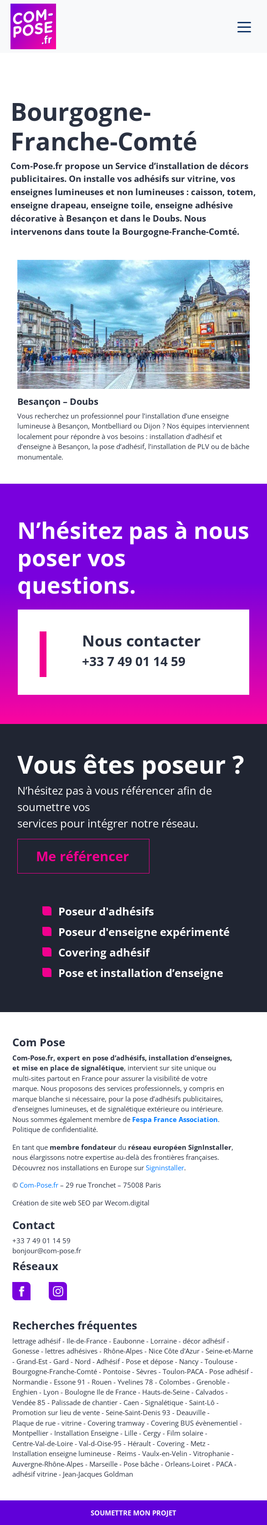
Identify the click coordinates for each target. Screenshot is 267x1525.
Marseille (103, 1463)
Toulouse (219, 1361)
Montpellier (30, 1432)
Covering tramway (116, 1422)
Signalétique (164, 1402)
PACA (224, 1463)
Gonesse (25, 1350)
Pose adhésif (229, 1371)
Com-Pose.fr (39, 1184)
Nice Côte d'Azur (174, 1350)
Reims (126, 1453)
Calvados (209, 1391)
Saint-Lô (202, 1402)
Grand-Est (31, 1361)
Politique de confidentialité (54, 1129)
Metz (197, 1443)
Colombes (174, 1381)
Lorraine (163, 1340)
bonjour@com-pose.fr (46, 1250)
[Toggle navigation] (244, 26)
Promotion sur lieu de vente (56, 1412)
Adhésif (108, 1361)
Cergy (152, 1432)
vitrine (72, 1422)
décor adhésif (204, 1340)
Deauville (190, 1412)
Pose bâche (141, 1463)
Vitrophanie (211, 1453)
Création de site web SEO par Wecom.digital (80, 1202)
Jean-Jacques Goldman (98, 1473)
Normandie (30, 1381)
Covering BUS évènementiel (194, 1422)
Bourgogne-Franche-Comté (54, 1371)
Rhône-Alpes (123, 1350)
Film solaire (185, 1432)
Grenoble (211, 1381)
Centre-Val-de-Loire (42, 1443)
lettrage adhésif (36, 1340)
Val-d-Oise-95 (100, 1443)
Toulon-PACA (183, 1371)
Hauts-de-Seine (166, 1391)
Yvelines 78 (135, 1381)
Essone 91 (70, 1381)
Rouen (102, 1381)
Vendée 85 (29, 1402)
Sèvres (146, 1371)
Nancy (189, 1361)
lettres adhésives (71, 1350)
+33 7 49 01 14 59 (133, 661)
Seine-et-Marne (229, 1350)
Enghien (24, 1391)
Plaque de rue (34, 1422)
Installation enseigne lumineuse (61, 1453)
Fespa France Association (175, 1119)
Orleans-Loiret (187, 1463)
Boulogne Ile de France (100, 1391)
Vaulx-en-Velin (164, 1453)
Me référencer (82, 856)
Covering (171, 1443)
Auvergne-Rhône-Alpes (47, 1463)
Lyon (51, 1391)
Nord (83, 1361)
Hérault (139, 1443)
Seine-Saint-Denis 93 (138, 1412)
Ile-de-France (87, 1340)
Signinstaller (165, 1167)
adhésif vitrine (34, 1473)
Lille (130, 1432)
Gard (61, 1361)
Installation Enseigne (86, 1432)
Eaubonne (128, 1340)
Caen (131, 1402)
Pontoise (116, 1371)
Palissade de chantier (84, 1402)
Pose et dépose (149, 1361)
